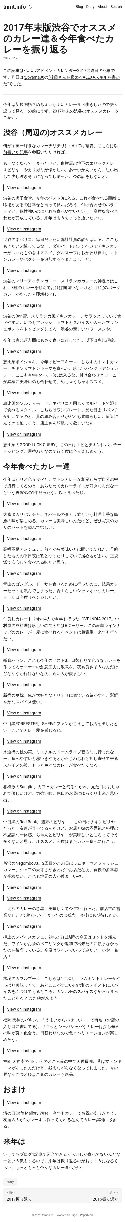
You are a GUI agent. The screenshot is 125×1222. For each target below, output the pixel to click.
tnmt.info (14, 7)
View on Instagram (24, 187)
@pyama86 (34, 77)
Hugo (73, 1215)
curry (10, 1182)
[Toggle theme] (30, 7)
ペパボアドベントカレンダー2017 (55, 70)
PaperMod (86, 1215)
